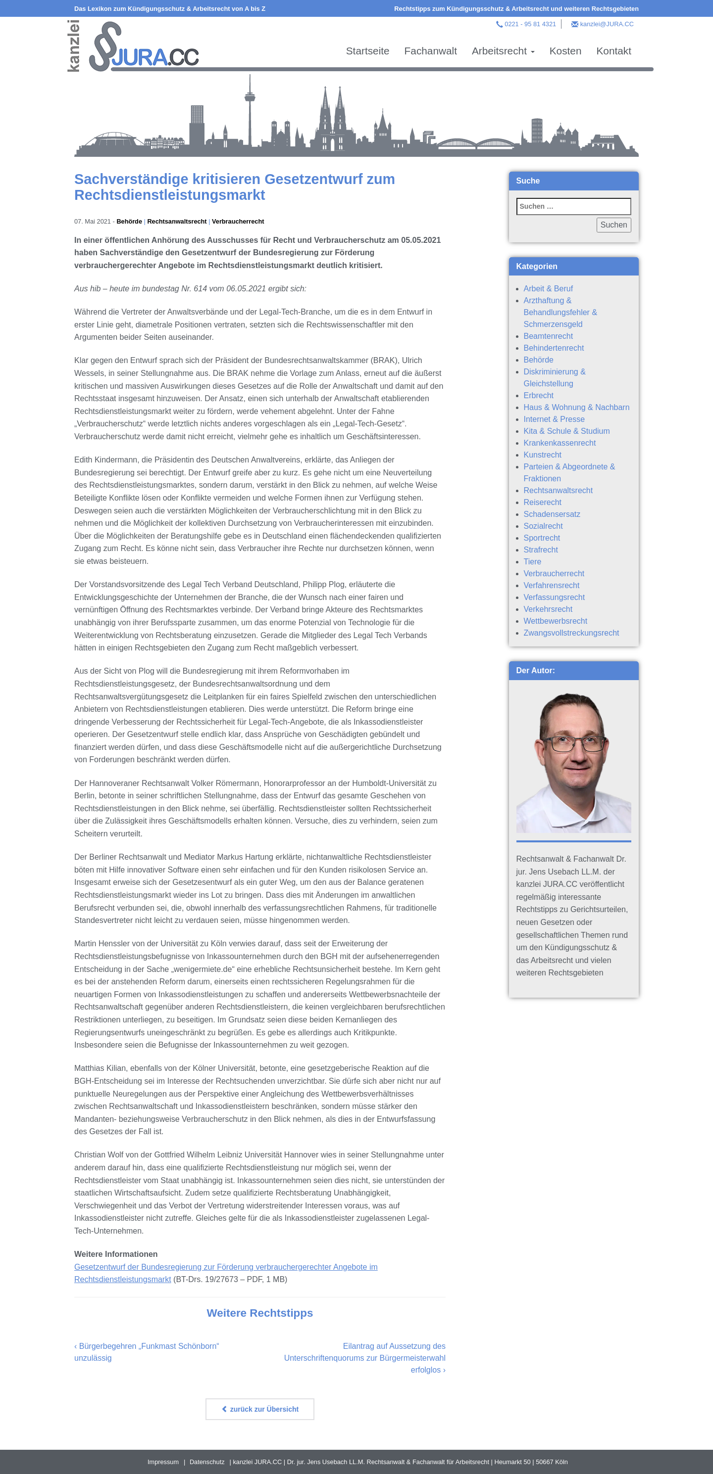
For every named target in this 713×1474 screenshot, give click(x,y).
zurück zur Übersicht (260, 1409)
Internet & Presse (554, 419)
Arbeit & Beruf (548, 288)
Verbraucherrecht (238, 221)
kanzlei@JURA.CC (607, 24)
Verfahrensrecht (552, 585)
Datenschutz (207, 1462)
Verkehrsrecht (548, 609)
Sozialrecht (543, 526)
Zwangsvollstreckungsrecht (571, 633)
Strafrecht (541, 550)
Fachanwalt (431, 50)
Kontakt (613, 50)
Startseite (368, 50)
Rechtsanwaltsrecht (177, 221)
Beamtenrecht (548, 336)
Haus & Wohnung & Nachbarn (577, 407)
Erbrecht (539, 395)
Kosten (566, 50)
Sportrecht (542, 538)
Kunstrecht (542, 455)
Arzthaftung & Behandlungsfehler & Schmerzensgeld (561, 312)
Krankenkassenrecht (560, 443)
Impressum (163, 1462)
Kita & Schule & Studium (567, 431)
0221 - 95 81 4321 (530, 24)
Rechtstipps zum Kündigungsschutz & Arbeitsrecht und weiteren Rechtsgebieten (516, 8)
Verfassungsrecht (554, 597)
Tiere (533, 561)
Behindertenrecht (554, 348)
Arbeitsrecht (503, 50)
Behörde (129, 221)
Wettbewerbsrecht (556, 621)
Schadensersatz (552, 514)
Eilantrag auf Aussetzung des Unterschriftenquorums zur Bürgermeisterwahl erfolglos (365, 1358)
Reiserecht (542, 502)
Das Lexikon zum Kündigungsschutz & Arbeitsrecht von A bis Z (169, 8)
